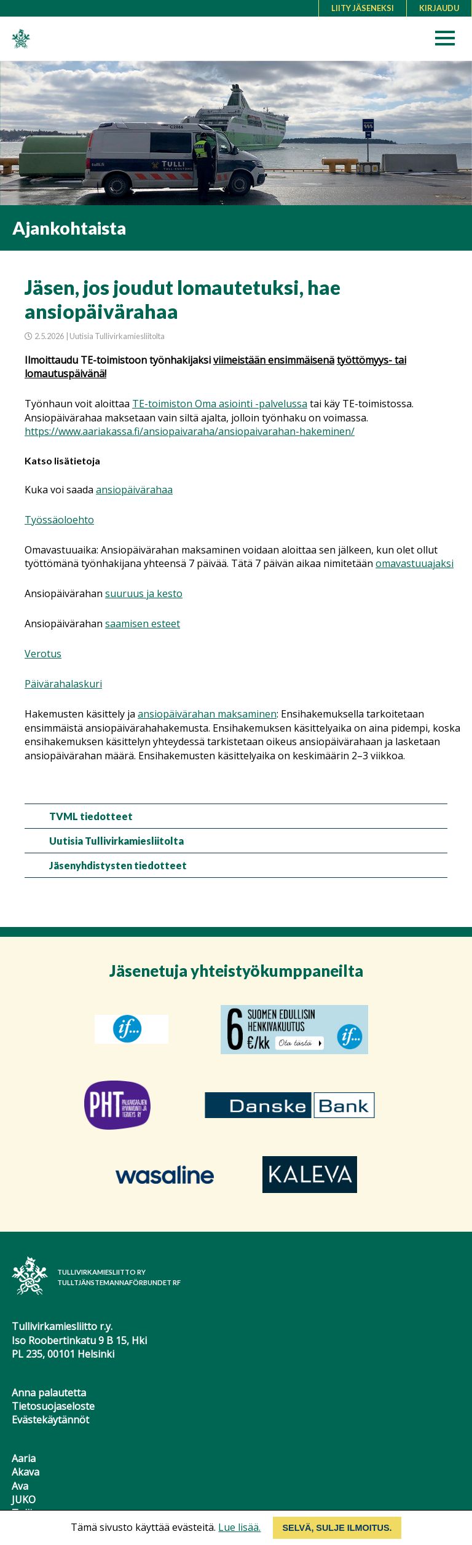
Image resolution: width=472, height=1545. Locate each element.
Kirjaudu (439, 8)
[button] (449, 41)
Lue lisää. (239, 1527)
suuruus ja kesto (144, 593)
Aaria (24, 1458)
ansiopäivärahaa (134, 489)
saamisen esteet (142, 623)
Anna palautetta (49, 1392)
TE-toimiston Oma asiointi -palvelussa (219, 403)
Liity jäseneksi (362, 8)
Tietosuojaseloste (53, 1406)
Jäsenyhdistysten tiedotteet (118, 865)
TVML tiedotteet (91, 816)
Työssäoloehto (59, 519)
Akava (25, 1472)
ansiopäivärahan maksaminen (207, 714)
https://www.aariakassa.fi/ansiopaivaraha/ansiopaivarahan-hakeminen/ (190, 431)
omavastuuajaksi (415, 563)
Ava (20, 1486)
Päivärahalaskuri (63, 683)
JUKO (24, 1499)
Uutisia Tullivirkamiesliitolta (116, 841)
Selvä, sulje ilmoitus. (336, 1528)
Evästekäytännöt (50, 1419)
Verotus (43, 653)
